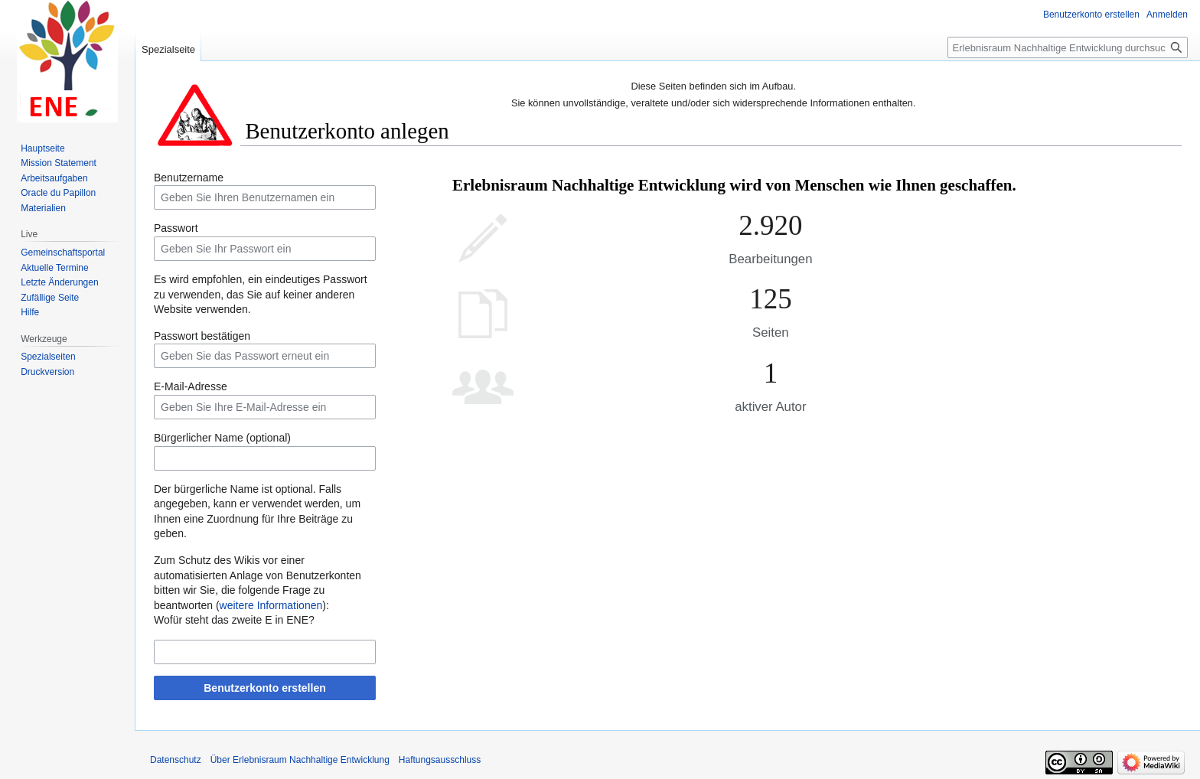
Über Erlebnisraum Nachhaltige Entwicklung (300, 760)
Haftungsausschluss (440, 760)
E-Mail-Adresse (190, 386)
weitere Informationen (271, 605)
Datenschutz (175, 760)
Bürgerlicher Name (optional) (222, 438)
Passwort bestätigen (202, 336)
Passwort (176, 228)
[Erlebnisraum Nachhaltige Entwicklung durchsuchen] (1067, 47)
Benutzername (188, 177)
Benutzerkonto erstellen (264, 688)
